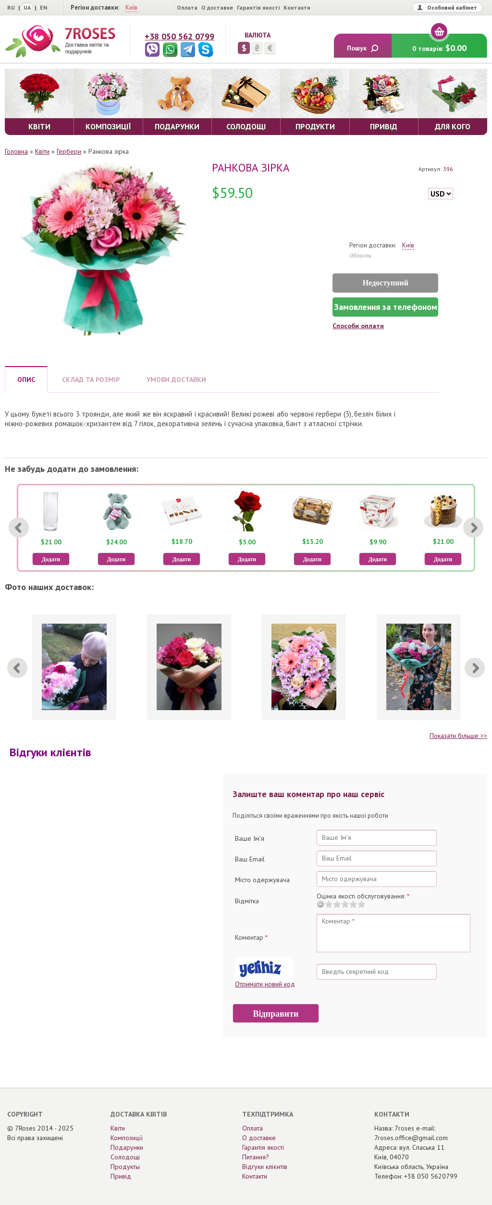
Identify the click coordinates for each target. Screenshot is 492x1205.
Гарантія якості (258, 7)
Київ (131, 7)
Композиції (127, 1137)
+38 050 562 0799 (179, 36)
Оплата (187, 7)
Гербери (69, 151)
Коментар (251, 937)
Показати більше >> (458, 735)
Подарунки (127, 1147)
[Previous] (19, 527)
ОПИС (26, 379)
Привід (121, 1176)
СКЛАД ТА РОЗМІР (91, 379)
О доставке (217, 7)
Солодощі (125, 1157)
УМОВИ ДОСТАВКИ (176, 379)
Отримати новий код (265, 984)
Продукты (125, 1166)
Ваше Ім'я (249, 838)
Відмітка (247, 901)
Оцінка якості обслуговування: (363, 896)
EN (43, 7)
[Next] (473, 527)
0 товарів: (439, 43)
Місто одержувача (262, 880)
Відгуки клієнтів (264, 1166)
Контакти (296, 7)
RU (11, 7)
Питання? (255, 1157)
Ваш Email (250, 859)
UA (27, 7)
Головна (16, 151)
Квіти (42, 151)
